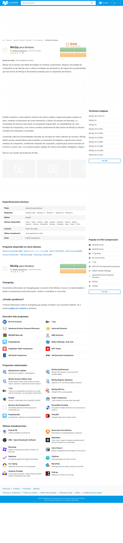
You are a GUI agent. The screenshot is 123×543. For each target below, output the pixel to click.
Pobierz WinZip (55, 251)
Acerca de (6, 489)
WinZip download (71, 251)
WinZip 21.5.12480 (96, 146)
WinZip (22, 47)
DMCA (77, 493)
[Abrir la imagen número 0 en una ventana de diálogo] (19, 169)
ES (117, 3)
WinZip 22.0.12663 (96, 142)
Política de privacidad (48, 493)
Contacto (16, 489)
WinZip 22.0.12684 (96, 138)
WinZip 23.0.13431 (96, 129)
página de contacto (18, 308)
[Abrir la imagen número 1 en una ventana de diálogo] (52, 169)
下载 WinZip (24, 255)
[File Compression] (38, 40)
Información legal (65, 493)
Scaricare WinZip (9, 255)
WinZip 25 (92, 120)
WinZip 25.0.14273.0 (96, 116)
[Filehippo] (10, 3)
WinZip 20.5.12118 (96, 155)
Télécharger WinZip (40, 255)
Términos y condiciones (11, 493)
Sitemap (36, 489)
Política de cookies (30, 493)
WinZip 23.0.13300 (96, 133)
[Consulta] (58, 3)
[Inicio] (3, 40)
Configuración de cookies (92, 493)
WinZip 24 (92, 125)
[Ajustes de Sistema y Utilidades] (22, 40)
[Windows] (8, 40)
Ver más (104, 161)
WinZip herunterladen (11, 251)
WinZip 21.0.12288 (96, 150)
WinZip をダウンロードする (34, 251)
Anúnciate (26, 489)
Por (18, 51)
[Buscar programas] (92, 3)
